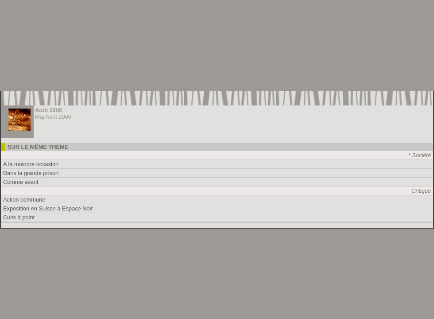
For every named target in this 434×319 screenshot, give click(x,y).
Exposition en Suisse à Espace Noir (48, 208)
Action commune (24, 199)
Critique (421, 190)
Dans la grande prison (30, 173)
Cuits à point (19, 217)
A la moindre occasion (30, 164)
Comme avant (21, 182)
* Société (419, 155)
